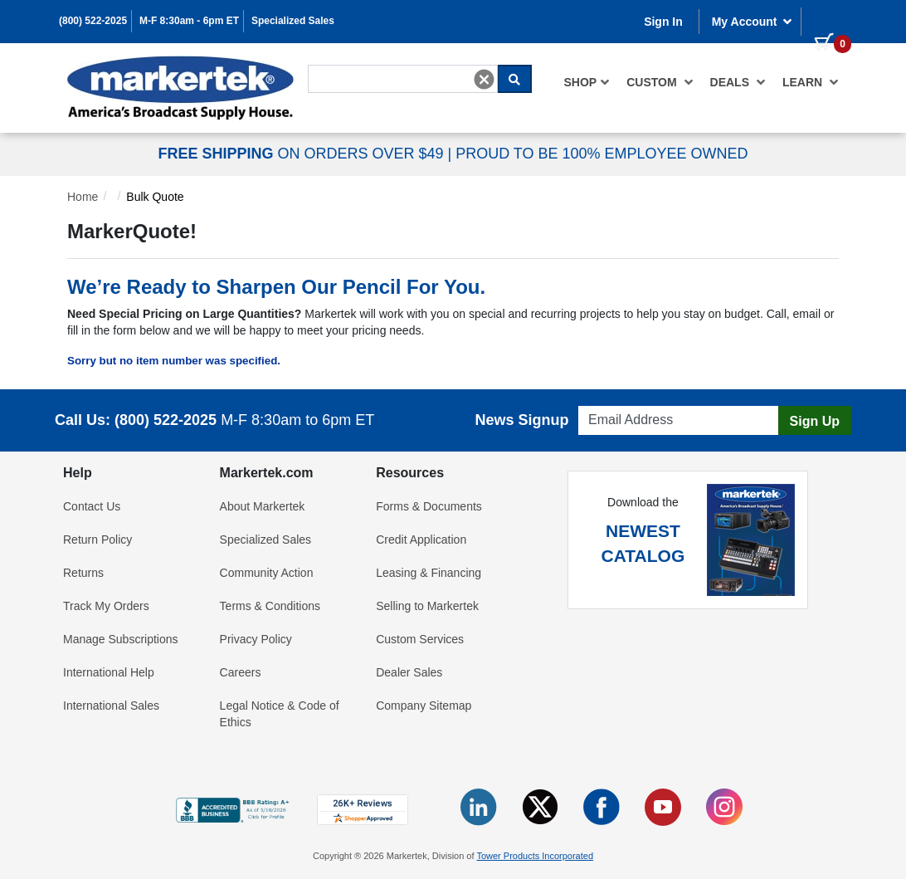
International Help (108, 672)
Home (82, 196)
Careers (240, 672)
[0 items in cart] (826, 20)
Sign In (663, 21)
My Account (752, 21)
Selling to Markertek (427, 606)
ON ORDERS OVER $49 (302, 153)
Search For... (338, 63)
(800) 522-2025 (93, 21)
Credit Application (421, 539)
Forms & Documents (429, 506)
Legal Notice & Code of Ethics (279, 714)
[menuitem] (587, 82)
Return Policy (97, 539)
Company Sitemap (423, 705)
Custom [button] (659, 82)
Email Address (610, 401)
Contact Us (91, 506)
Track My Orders (106, 606)
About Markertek (262, 506)
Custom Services (420, 639)
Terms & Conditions (270, 606)
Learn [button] (810, 82)
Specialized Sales (292, 21)
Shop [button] (587, 82)
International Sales (111, 705)
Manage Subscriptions (120, 639)
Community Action (267, 572)
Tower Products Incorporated (534, 856)
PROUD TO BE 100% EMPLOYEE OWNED (601, 153)
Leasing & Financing (428, 572)
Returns (83, 572)
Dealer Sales (409, 672)
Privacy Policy (256, 639)
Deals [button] (738, 82)
